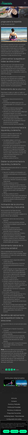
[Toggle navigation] (25, 2)
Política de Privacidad (14, 407)
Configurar (14, 431)
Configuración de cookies (14, 419)
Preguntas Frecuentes (14, 413)
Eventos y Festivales (14, 404)
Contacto (14, 401)
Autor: (17, 369)
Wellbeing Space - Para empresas (14, 416)
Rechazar (23, 431)
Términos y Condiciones (14, 410)
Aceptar (6, 431)
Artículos (14, 398)
